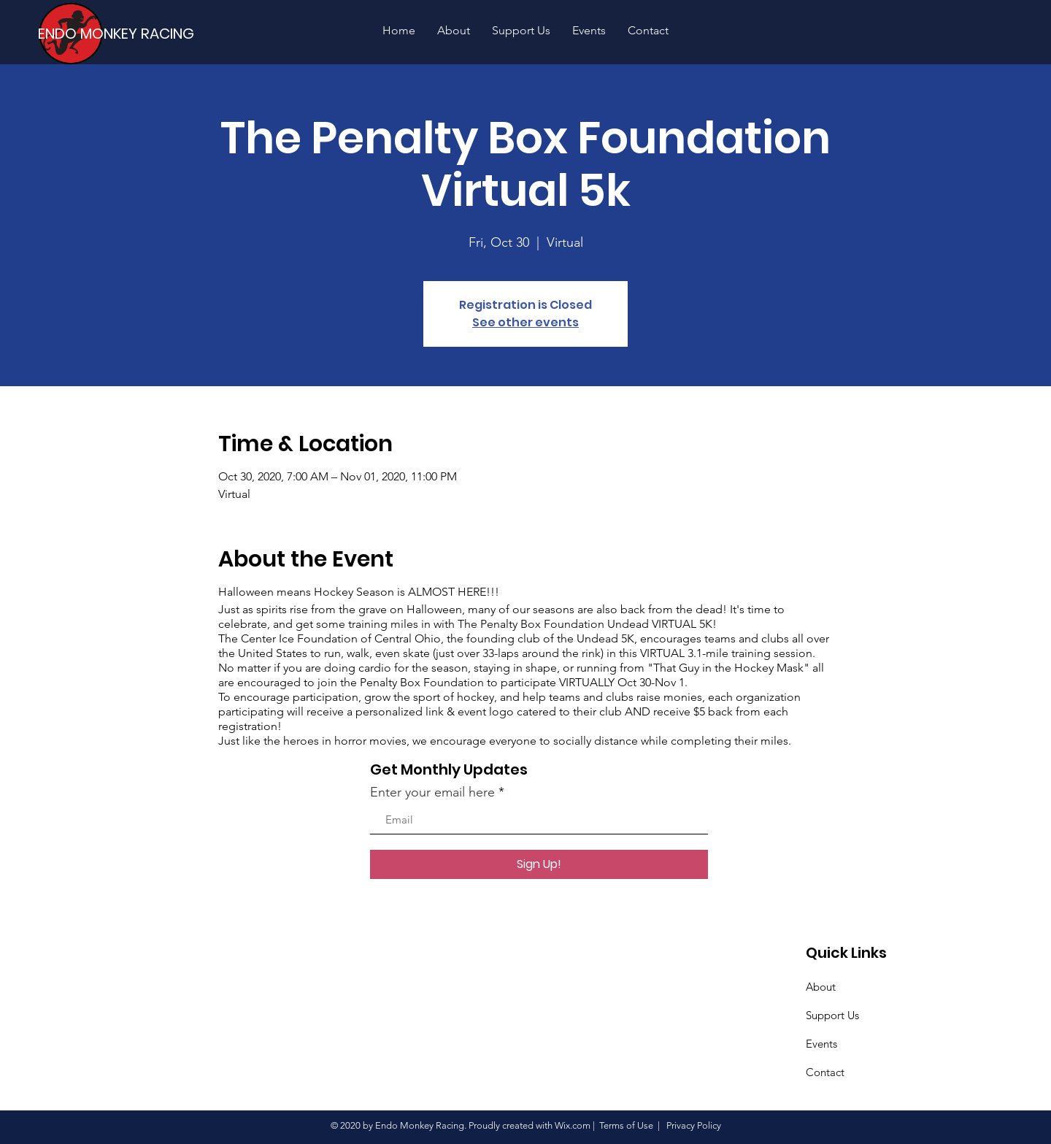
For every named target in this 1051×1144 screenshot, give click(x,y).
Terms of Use (626, 1125)
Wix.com (572, 1125)
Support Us (832, 1015)
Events (821, 1044)
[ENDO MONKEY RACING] (123, 33)
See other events (525, 322)
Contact (825, 1072)
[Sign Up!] (539, 864)
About (821, 987)
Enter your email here (432, 792)
